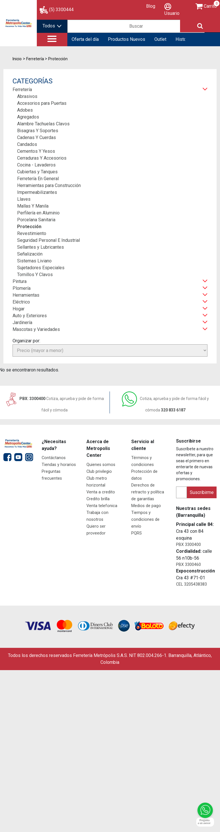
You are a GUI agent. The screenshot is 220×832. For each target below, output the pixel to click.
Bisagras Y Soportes (37, 130)
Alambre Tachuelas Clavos (43, 123)
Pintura (20, 281)
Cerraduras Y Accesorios (41, 158)
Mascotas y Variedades (36, 329)
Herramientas (26, 295)
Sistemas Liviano (34, 261)
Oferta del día (85, 39)
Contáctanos (54, 457)
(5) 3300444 (61, 9)
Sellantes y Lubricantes (40, 247)
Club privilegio (99, 471)
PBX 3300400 (188, 544)
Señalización (30, 254)
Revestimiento (31, 233)
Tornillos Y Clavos (35, 274)
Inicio (17, 59)
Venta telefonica (101, 505)
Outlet (160, 39)
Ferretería (22, 89)
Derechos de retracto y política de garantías (147, 492)
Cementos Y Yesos (36, 151)
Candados (27, 144)
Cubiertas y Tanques (37, 171)
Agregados (28, 117)
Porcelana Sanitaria (36, 219)
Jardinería (22, 322)
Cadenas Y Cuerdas (36, 137)
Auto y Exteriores (30, 315)
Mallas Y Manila (33, 206)
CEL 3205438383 (191, 584)
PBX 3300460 (188, 564)
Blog (150, 6)
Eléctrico (21, 302)
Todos (52, 26)
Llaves (24, 199)
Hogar (19, 309)
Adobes (25, 110)
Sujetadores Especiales (40, 267)
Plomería (22, 288)
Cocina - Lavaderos (36, 165)
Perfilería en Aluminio (38, 213)
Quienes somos (100, 464)
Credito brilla (98, 499)
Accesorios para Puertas (41, 103)
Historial (183, 39)
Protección (29, 226)
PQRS (136, 533)
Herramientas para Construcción (49, 185)
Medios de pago (146, 505)
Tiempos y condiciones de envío (145, 519)
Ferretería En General (38, 178)
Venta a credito (100, 492)
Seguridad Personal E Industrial (48, 240)
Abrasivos (27, 96)
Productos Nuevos (126, 39)
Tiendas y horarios (59, 464)
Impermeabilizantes (37, 192)
